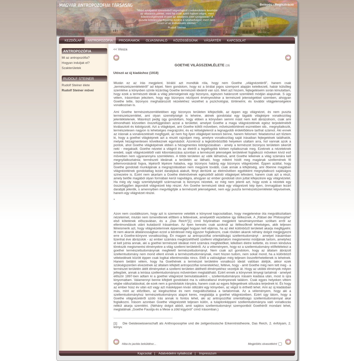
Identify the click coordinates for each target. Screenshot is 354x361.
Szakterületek (71, 68)
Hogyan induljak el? (75, 63)
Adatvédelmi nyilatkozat (175, 353)
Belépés (266, 4)
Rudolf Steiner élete (76, 85)
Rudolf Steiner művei (78, 90)
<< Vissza (120, 49)
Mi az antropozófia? (75, 57)
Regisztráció (284, 4)
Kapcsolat (144, 353)
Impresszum (208, 353)
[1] (189, 221)
